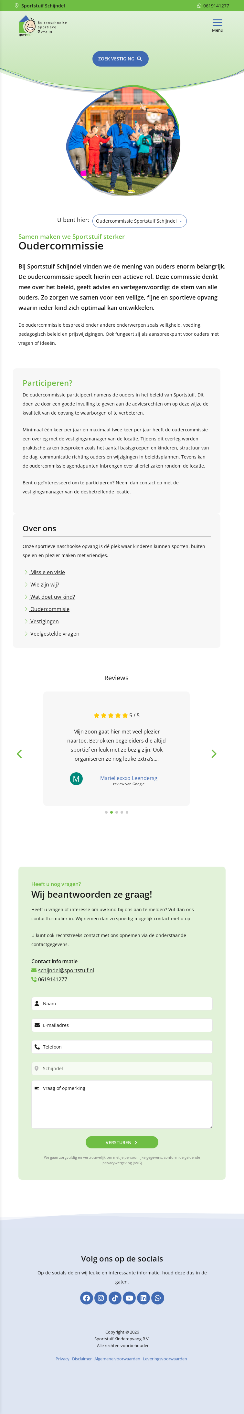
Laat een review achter (143, 821)
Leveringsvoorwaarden (165, 1362)
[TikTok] (115, 1300)
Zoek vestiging (116, 59)
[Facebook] (86, 1300)
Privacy (62, 1362)
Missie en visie (47, 563)
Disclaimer (82, 1362)
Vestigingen (44, 612)
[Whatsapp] (157, 1300)
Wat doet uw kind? (52, 587)
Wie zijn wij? (44, 575)
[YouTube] (129, 1300)
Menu (217, 30)
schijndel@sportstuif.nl (62, 969)
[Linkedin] (143, 1300)
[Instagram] (100, 1300)
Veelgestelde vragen (54, 624)
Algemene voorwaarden (117, 1362)
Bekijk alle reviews (82, 821)
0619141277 (213, 6)
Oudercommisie (49, 600)
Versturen (119, 1141)
